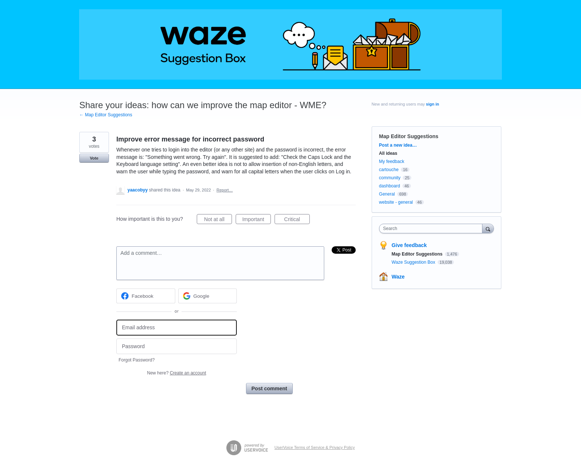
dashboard (389, 186)
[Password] (176, 346)
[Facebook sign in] (145, 296)
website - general (396, 202)
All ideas (388, 153)
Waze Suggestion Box (414, 262)
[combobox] (432, 228)
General (387, 194)
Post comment (269, 388)
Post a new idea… (398, 145)
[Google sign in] (207, 296)
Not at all (218, 220)
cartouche (389, 169)
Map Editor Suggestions (408, 136)
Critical (297, 220)
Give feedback (409, 245)
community (390, 177)
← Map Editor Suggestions (105, 114)
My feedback (391, 161)
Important (256, 220)
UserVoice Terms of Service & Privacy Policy (315, 447)
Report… (224, 190)
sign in (432, 104)
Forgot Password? (137, 360)
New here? (176, 373)
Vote (94, 158)
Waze (398, 277)
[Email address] (176, 328)
